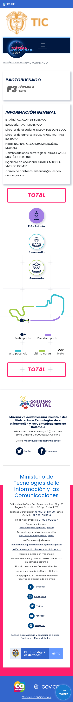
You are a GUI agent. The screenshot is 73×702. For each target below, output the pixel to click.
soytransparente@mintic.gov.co (36, 535)
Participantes (17, 62)
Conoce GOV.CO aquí (36, 697)
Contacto (26, 638)
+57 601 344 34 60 (45, 511)
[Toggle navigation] (42, 45)
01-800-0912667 (48, 519)
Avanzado (36, 278)
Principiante (36, 226)
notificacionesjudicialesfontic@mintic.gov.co (36, 549)
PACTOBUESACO (37, 63)
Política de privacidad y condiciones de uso (35, 634)
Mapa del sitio (42, 638)
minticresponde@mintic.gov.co (37, 527)
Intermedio (36, 252)
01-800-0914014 (41, 515)
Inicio (6, 62)
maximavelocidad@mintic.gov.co (42, 440)
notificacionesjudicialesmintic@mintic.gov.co (36, 544)
